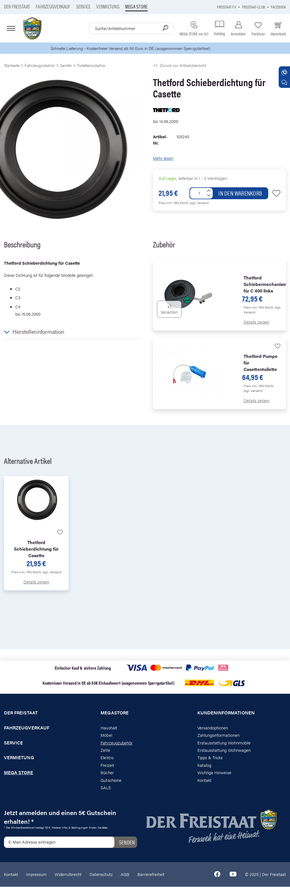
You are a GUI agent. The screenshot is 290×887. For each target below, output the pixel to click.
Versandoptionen (212, 728)
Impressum (36, 874)
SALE (106, 788)
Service (83, 6)
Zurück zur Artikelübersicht (179, 65)
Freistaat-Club (253, 7)
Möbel (106, 735)
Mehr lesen (163, 158)
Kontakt (204, 780)
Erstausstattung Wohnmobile (224, 743)
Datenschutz (101, 874)
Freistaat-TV (226, 7)
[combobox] (131, 28)
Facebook (278, 7)
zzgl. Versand (199, 202)
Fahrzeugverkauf (53, 6)
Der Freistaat (17, 6)
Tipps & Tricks (210, 758)
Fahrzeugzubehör (117, 743)
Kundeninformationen (226, 713)
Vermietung (107, 6)
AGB (125, 874)
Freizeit (107, 765)
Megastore (115, 713)
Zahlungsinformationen (218, 735)
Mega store (136, 6)
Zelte (105, 750)
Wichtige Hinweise (214, 773)
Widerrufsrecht (68, 874)
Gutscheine (111, 780)
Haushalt (109, 728)
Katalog (204, 765)
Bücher (107, 773)
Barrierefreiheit (151, 874)
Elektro (107, 758)
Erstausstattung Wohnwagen (224, 750)
